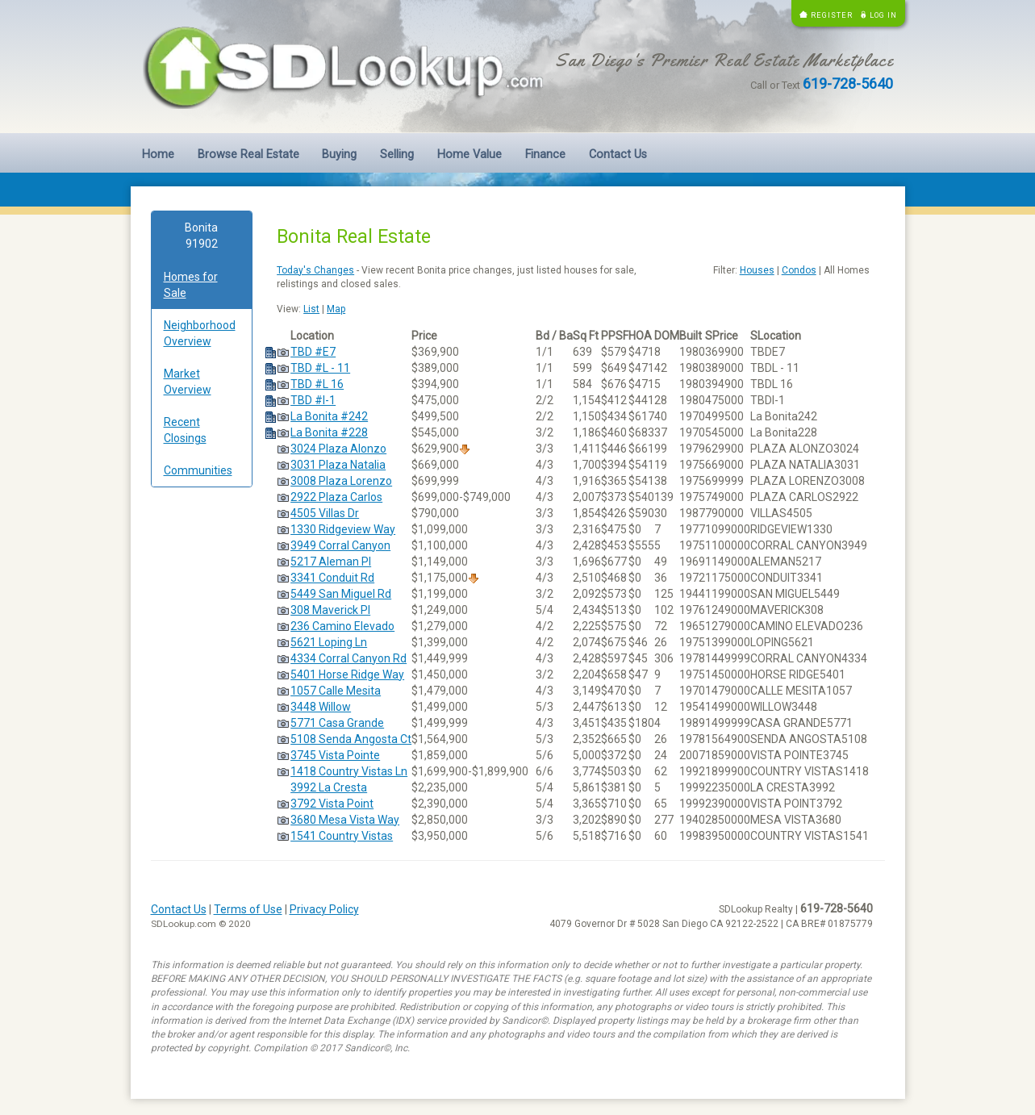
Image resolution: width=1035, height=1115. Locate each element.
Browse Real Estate (248, 154)
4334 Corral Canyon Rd (348, 658)
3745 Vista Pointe (335, 755)
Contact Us (618, 154)
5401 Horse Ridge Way (347, 674)
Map (336, 309)
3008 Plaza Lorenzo (341, 480)
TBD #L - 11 (320, 367)
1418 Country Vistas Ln (348, 771)
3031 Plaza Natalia (338, 464)
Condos (799, 270)
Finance (545, 154)
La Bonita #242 (329, 416)
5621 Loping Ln (328, 642)
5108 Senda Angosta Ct (350, 739)
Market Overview (187, 381)
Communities (198, 470)
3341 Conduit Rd (332, 577)
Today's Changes (315, 270)
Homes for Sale (191, 284)
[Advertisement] (202, 745)
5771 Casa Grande (337, 722)
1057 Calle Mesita (335, 690)
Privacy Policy (324, 909)
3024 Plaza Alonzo (338, 448)
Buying (339, 154)
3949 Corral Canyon (340, 545)
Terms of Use (248, 909)
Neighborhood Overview (200, 333)
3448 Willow (320, 706)
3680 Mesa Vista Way (344, 819)
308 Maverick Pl (330, 609)
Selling (397, 154)
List (311, 309)
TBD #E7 (313, 351)
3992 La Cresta (328, 787)
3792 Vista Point (332, 803)
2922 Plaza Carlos (336, 497)
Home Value (469, 154)
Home (158, 154)
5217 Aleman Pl (330, 561)
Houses (757, 270)
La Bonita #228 (329, 432)
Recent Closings (185, 430)
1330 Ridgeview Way (342, 529)
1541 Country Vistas (341, 835)
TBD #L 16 (317, 384)
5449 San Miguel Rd (340, 593)
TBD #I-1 (313, 400)
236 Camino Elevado (342, 626)
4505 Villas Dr (324, 513)
